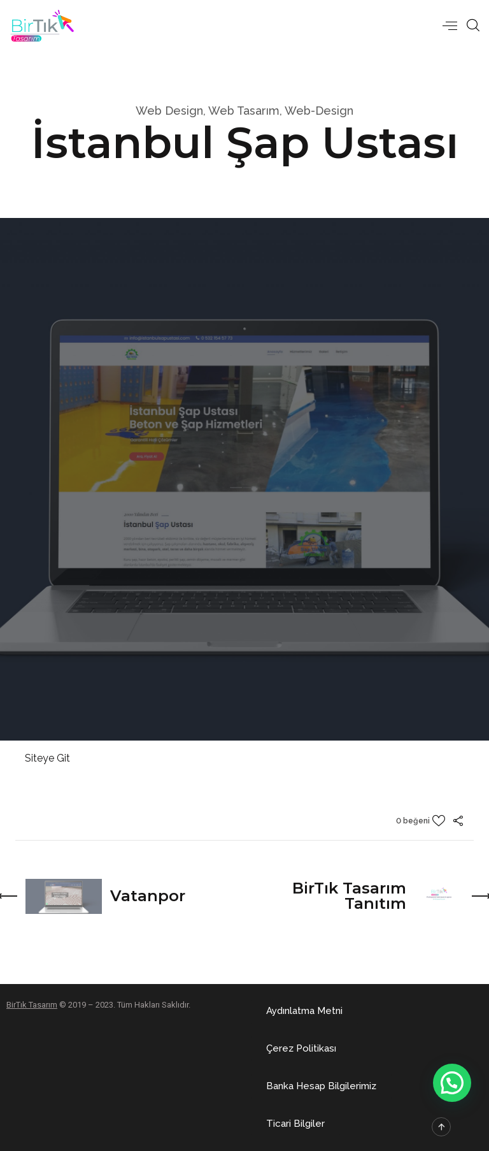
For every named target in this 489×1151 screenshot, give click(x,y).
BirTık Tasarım (31, 1005)
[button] (304, 1011)
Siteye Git (47, 758)
